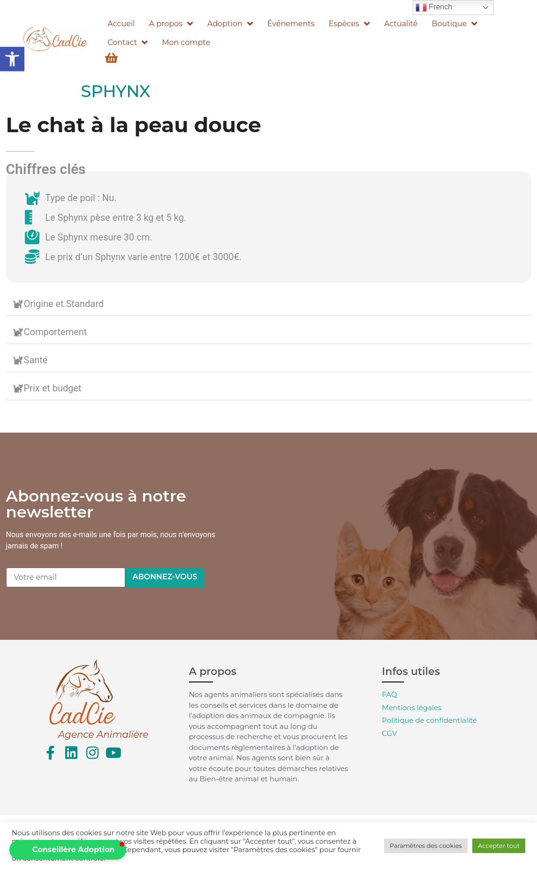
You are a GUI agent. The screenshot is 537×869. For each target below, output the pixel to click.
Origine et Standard (64, 303)
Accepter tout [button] (499, 845)
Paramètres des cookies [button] (426, 845)
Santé (36, 360)
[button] (12, 59)
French (434, 7)
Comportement (55, 331)
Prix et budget (53, 388)
